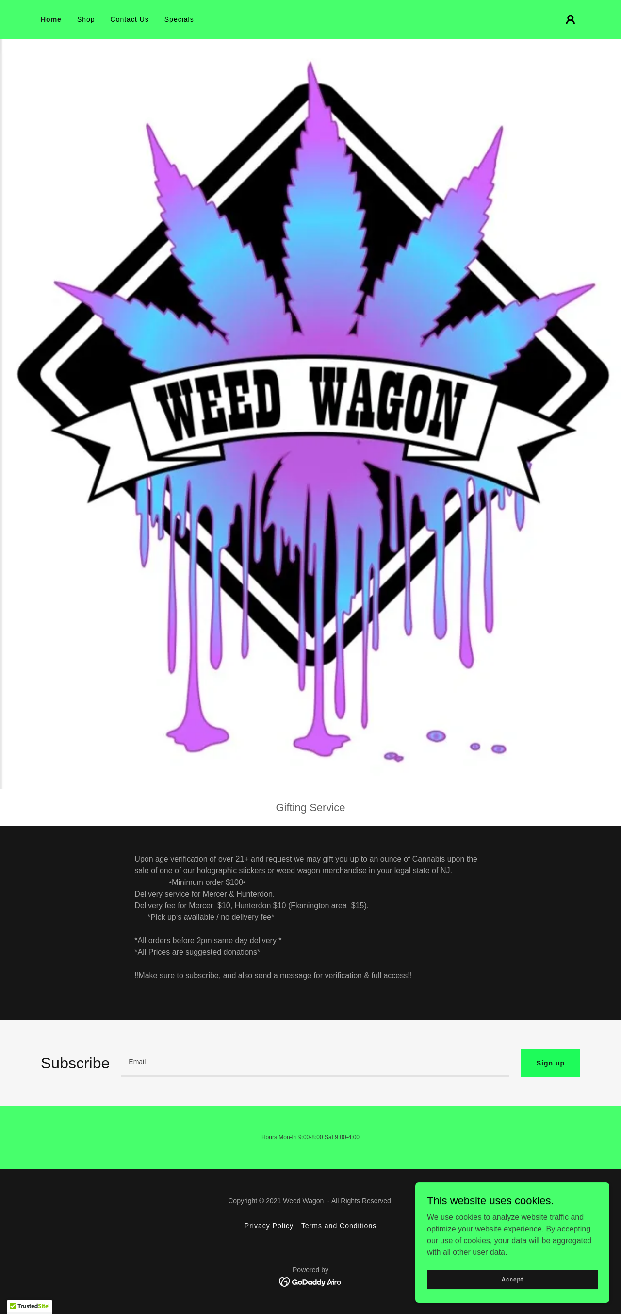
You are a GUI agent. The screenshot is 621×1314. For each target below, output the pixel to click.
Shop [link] (86, 19)
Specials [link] (179, 19)
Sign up (551, 1063)
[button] (570, 19)
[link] (311, 1281)
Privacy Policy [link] (269, 1226)
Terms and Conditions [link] (338, 1226)
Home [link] (51, 19)
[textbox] (315, 1063)
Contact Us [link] (130, 19)
